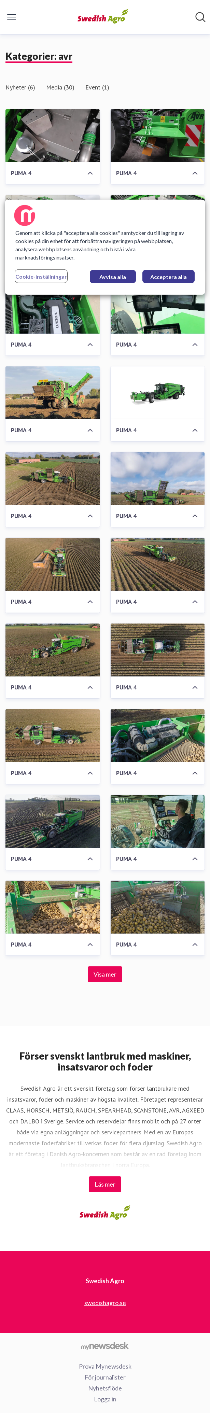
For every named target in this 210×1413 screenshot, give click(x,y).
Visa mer (105, 974)
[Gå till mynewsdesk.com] (105, 1345)
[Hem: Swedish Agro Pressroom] (103, 17)
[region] (105, 247)
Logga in (105, 1399)
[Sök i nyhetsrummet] (200, 17)
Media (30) (60, 87)
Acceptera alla (168, 277)
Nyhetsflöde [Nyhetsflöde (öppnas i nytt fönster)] (105, 1388)
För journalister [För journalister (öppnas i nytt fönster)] (105, 1377)
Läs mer (105, 1184)
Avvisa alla (112, 277)
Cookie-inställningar (41, 276)
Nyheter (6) (20, 87)
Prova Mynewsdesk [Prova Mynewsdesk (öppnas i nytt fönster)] (105, 1366)
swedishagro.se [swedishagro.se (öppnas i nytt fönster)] (105, 1302)
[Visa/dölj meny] (11, 17)
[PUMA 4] (52, 135)
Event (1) (97, 87)
